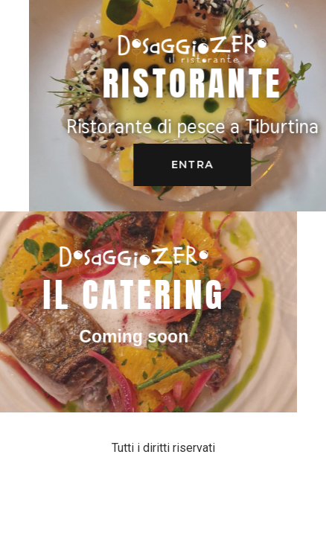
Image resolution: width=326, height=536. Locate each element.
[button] (206, 165)
